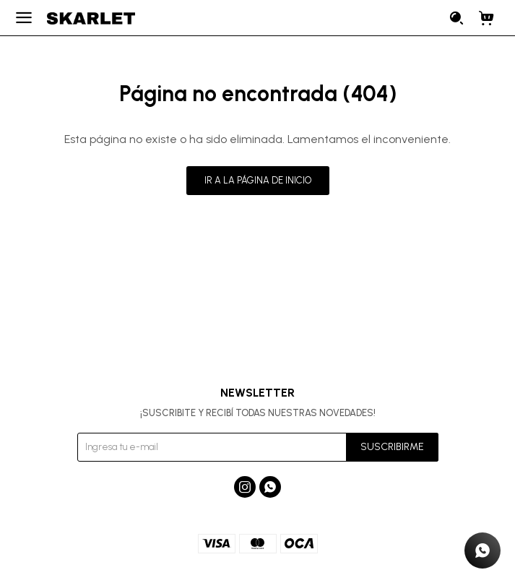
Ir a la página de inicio (257, 180)
